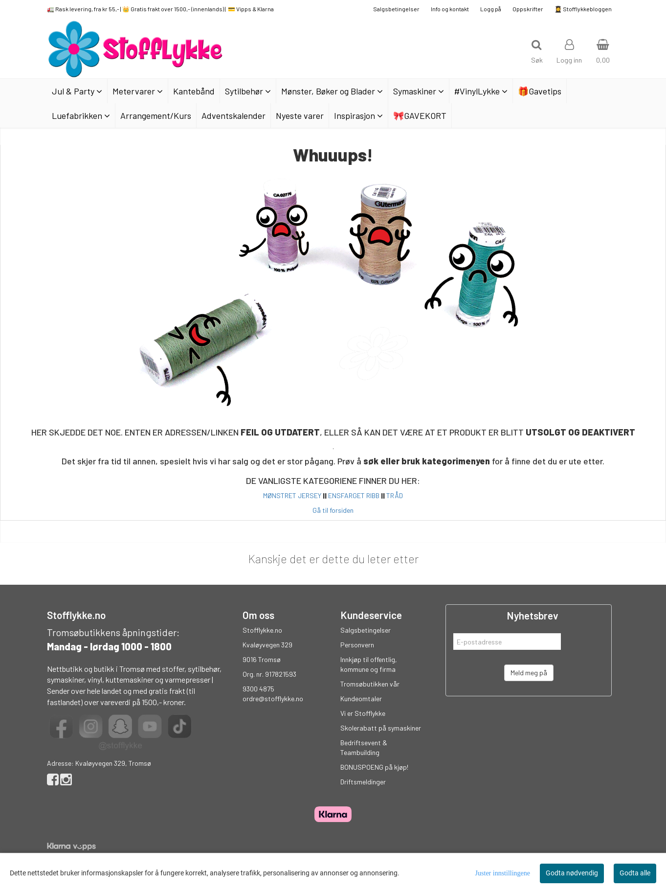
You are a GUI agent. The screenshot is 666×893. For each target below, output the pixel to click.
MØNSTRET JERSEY (292, 495)
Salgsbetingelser (396, 8)
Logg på (490, 8)
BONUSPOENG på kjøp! (374, 767)
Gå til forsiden (333, 510)
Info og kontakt (450, 8)
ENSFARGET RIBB (353, 495)
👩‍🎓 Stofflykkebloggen (583, 8)
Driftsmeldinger (363, 782)
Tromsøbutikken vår (370, 684)
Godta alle (635, 873)
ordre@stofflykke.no (273, 698)
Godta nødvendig (572, 873)
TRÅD (394, 495)
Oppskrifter (527, 8)
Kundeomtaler (361, 698)
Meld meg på (529, 672)
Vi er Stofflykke (362, 713)
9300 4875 (258, 689)
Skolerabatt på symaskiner (380, 728)
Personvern (357, 645)
